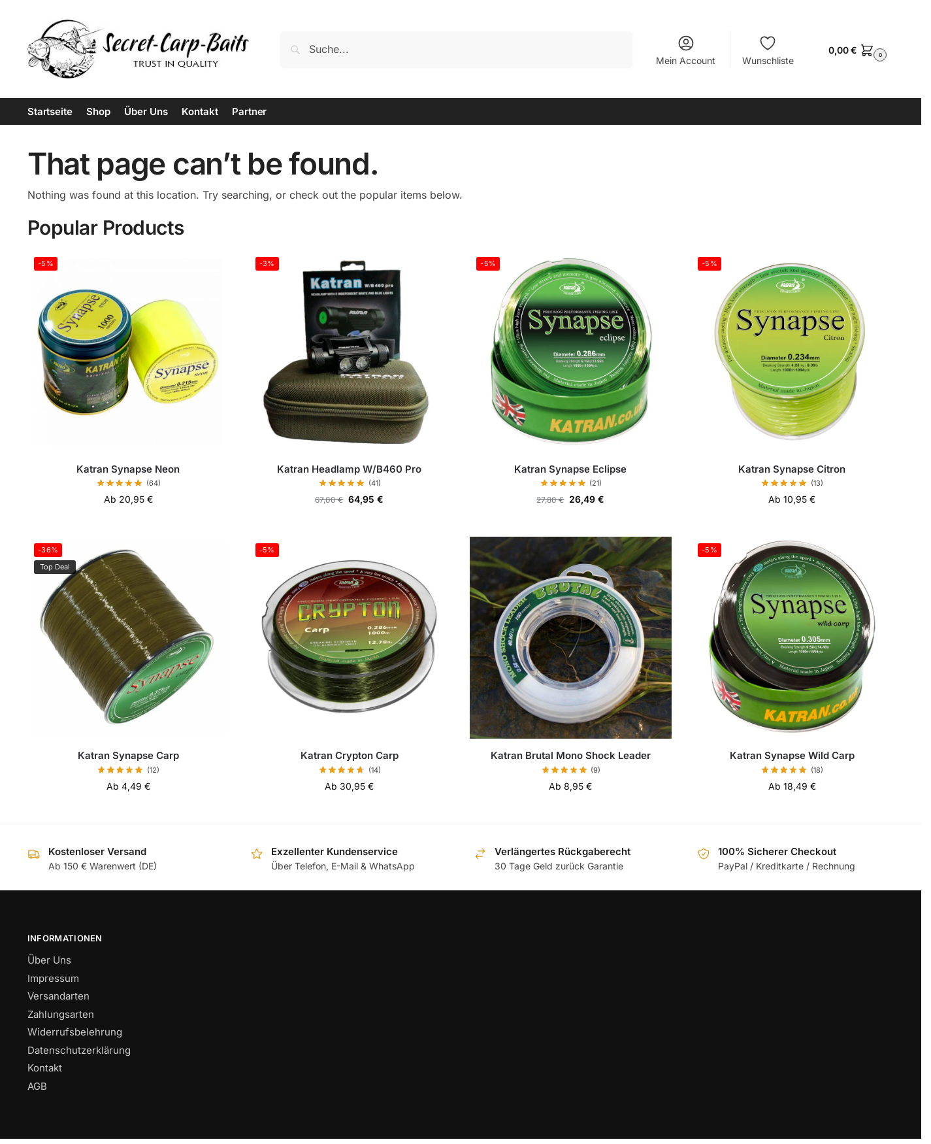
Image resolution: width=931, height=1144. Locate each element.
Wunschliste (768, 50)
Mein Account (685, 50)
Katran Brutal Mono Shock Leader (571, 755)
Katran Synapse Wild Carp (792, 755)
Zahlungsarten (60, 1014)
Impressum (53, 978)
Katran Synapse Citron (791, 469)
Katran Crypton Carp (350, 755)
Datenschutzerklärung (79, 1050)
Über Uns (49, 960)
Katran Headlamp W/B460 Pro (349, 469)
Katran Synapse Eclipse (570, 469)
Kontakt (44, 1068)
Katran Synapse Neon (128, 469)
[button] (856, 49)
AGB (37, 1086)
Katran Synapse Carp (128, 755)
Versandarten (58, 996)
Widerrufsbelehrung (74, 1032)
